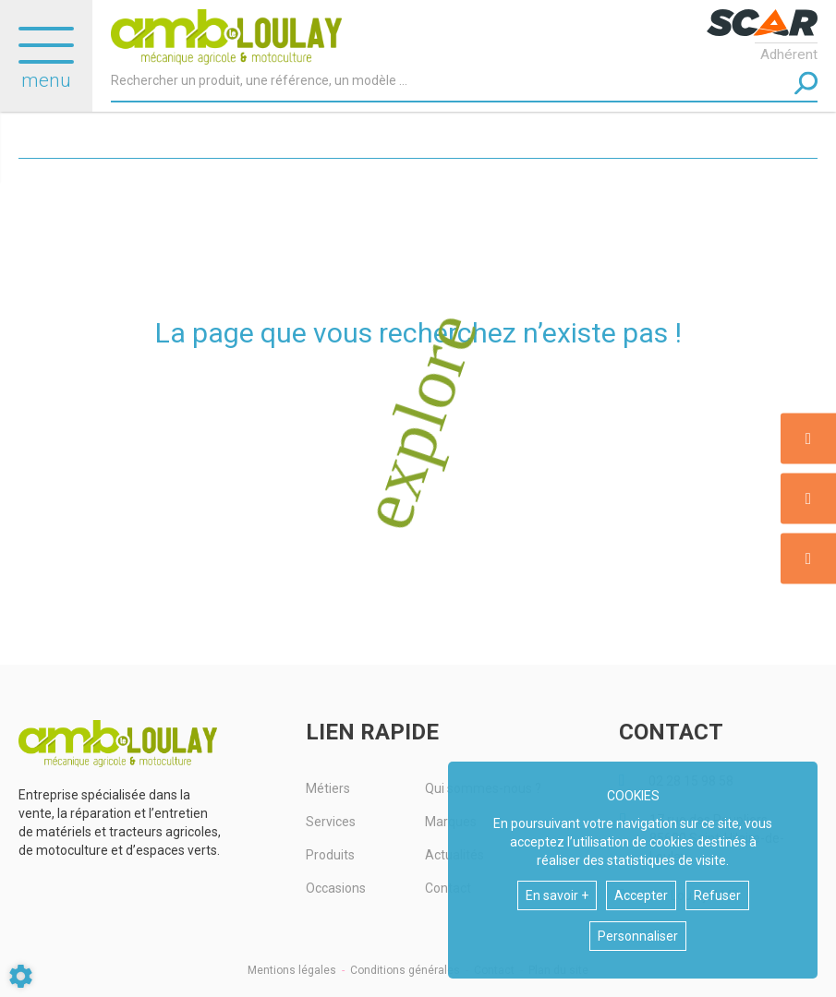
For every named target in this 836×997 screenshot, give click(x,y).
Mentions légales (292, 970)
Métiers (328, 788)
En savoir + (557, 895)
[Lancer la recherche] (806, 83)
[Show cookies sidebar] (20, 976)
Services (331, 821)
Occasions (336, 888)
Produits (330, 854)
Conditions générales (405, 970)
